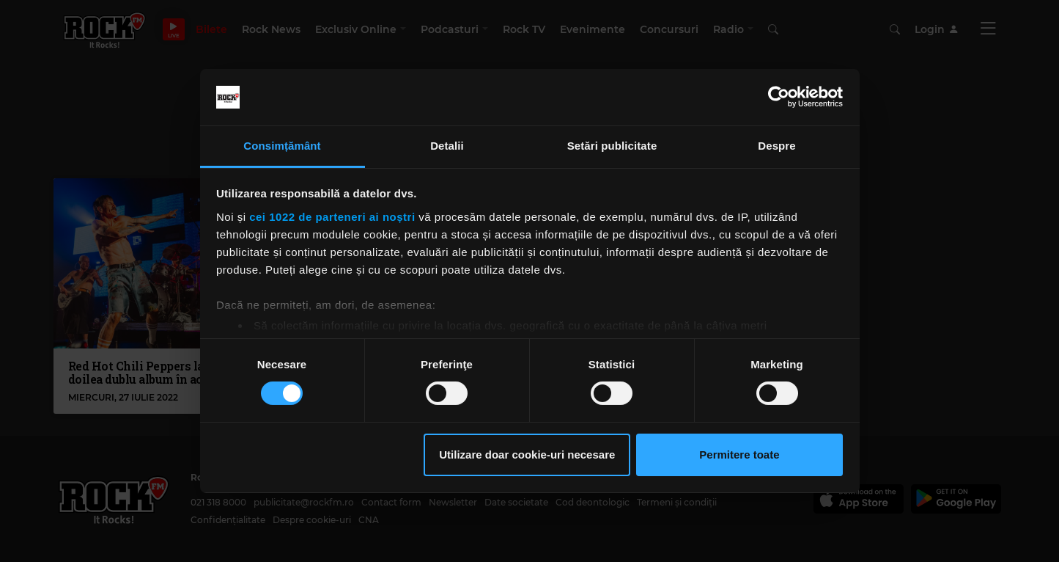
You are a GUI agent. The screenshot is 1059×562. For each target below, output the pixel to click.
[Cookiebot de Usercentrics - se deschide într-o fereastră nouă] (779, 97)
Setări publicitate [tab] (612, 145)
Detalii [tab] (447, 145)
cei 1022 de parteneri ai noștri (332, 217)
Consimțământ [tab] (281, 145)
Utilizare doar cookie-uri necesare (527, 454)
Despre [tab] (776, 145)
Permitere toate (739, 454)
